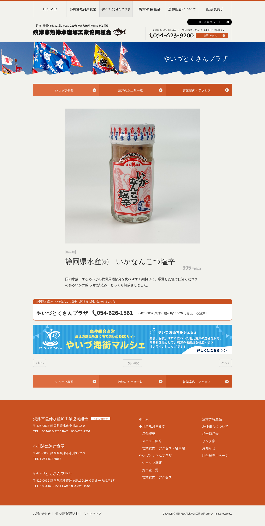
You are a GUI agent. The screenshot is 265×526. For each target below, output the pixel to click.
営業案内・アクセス (197, 90)
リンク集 (208, 441)
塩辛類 (70, 252)
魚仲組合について (182, 9)
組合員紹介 (215, 9)
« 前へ (39, 363)
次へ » (225, 363)
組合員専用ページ (209, 22)
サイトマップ (92, 513)
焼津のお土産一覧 (130, 90)
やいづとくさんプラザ (115, 9)
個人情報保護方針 (67, 513)
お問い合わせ (211, 35)
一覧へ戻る (132, 363)
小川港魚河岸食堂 (82, 9)
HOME (49, 9)
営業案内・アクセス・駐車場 (163, 448)
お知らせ (208, 448)
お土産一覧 (150, 470)
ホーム (144, 419)
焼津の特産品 (149, 9)
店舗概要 (148, 433)
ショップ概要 (64, 90)
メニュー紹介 (152, 441)
